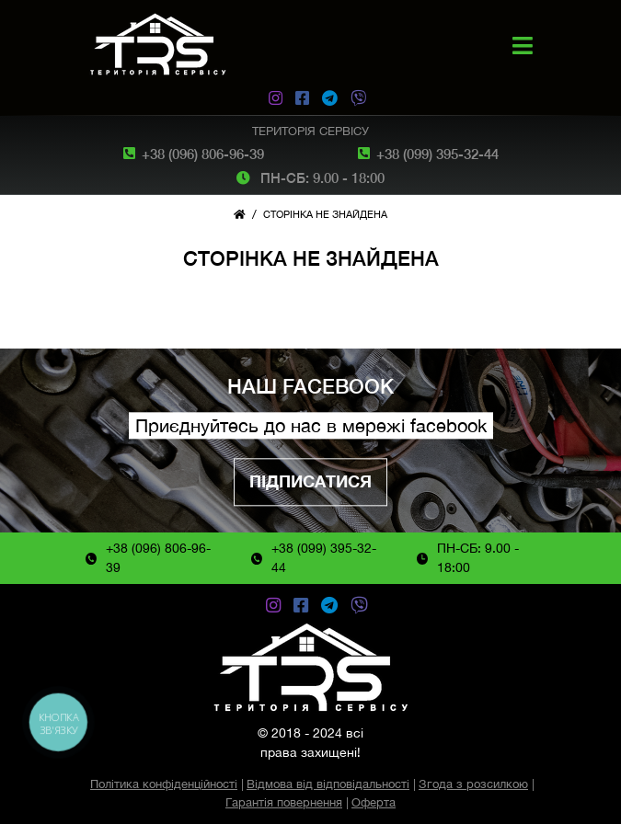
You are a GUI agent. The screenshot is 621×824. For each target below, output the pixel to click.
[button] (523, 45)
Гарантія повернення (283, 802)
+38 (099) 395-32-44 (437, 153)
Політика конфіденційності (163, 784)
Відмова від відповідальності (328, 784)
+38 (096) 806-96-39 (203, 153)
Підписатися (310, 482)
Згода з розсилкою (473, 784)
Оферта (373, 802)
